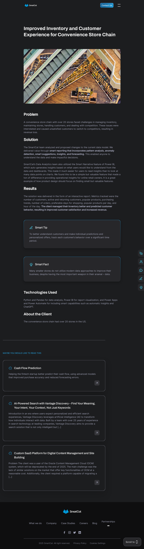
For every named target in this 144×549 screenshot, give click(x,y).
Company (51, 523)
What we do (35, 523)
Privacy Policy (79, 543)
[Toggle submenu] (108, 525)
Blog (94, 523)
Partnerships (108, 521)
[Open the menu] (119, 5)
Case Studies (68, 523)
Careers (84, 523)
